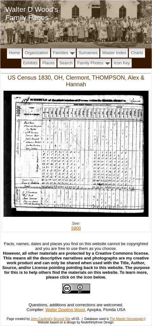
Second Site (61, 319)
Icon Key (122, 62)
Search (65, 62)
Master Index (114, 52)
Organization (36, 52)
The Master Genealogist (127, 319)
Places (48, 62)
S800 (76, 228)
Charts (137, 52)
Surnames (88, 52)
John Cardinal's (42, 319)
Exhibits (30, 62)
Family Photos (90, 62)
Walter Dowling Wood (65, 309)
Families (60, 52)
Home (14, 52)
